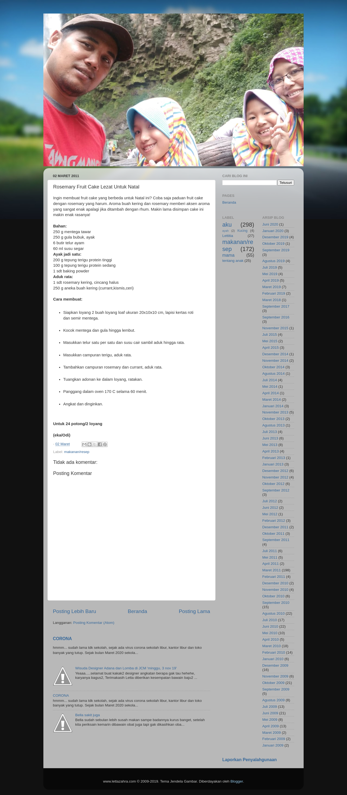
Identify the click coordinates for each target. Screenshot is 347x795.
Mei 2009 (270, 720)
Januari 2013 (273, 464)
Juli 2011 (269, 551)
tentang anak (232, 261)
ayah (225, 230)
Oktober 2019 (273, 244)
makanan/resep (76, 452)
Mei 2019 (270, 274)
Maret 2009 (271, 733)
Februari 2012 (273, 521)
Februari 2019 (273, 293)
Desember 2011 (275, 527)
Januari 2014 (273, 406)
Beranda (137, 611)
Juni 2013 (270, 438)
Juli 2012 (269, 501)
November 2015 (275, 328)
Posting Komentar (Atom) (93, 623)
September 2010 (276, 603)
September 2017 (276, 306)
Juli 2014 (269, 380)
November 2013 (275, 412)
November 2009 (275, 676)
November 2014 (275, 361)
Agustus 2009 (273, 700)
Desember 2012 (275, 471)
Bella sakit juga (87, 715)
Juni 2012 (270, 508)
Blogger (236, 781)
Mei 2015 (270, 341)
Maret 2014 (271, 400)
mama (228, 255)
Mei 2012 (270, 514)
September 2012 (276, 490)
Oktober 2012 (273, 484)
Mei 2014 (270, 387)
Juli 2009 (269, 707)
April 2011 (270, 564)
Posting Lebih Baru (74, 611)
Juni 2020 (270, 224)
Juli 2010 (269, 620)
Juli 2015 (269, 335)
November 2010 (275, 590)
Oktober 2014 (273, 367)
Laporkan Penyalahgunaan (249, 759)
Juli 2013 (269, 432)
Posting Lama (194, 611)
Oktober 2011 (273, 534)
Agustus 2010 (273, 613)
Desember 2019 (275, 237)
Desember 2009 (275, 665)
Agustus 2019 (273, 261)
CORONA (62, 638)
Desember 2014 (275, 354)
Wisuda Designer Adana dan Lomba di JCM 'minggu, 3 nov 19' (125, 668)
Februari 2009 (273, 739)
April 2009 (270, 726)
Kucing (242, 231)
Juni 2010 (270, 626)
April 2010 (270, 639)
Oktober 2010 (273, 596)
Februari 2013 (273, 458)
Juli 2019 (269, 267)
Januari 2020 (273, 231)
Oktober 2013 (273, 419)
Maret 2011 (271, 570)
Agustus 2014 (273, 374)
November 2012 (275, 477)
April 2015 (270, 348)
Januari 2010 (273, 659)
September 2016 (276, 317)
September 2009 (276, 689)
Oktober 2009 (273, 683)
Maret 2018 (271, 300)
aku (227, 224)
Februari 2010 (273, 652)
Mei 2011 (270, 557)
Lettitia (227, 236)
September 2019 (276, 250)
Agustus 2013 (273, 425)
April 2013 (270, 451)
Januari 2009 (273, 745)
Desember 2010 (275, 583)
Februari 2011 (273, 577)
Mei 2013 (270, 445)
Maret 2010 (271, 646)
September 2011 (276, 540)
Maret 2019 (271, 287)
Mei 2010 (270, 633)
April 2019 (270, 280)
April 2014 (270, 393)
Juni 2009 (270, 713)
